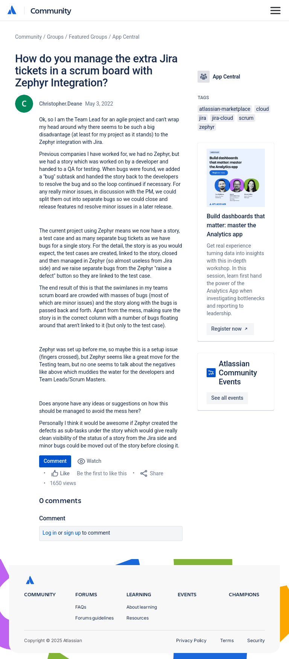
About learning (141, 607)
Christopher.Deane (60, 104)
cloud (262, 109)
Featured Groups (88, 37)
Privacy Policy (191, 640)
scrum (246, 118)
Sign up (72, 533)
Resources (137, 618)
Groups (55, 37)
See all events (227, 398)
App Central (126, 37)
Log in (50, 533)
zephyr (206, 127)
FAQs (80, 607)
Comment (55, 461)
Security (256, 640)
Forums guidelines (94, 618)
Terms (227, 640)
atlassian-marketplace (224, 109)
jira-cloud (222, 118)
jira (202, 118)
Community (50, 10)
